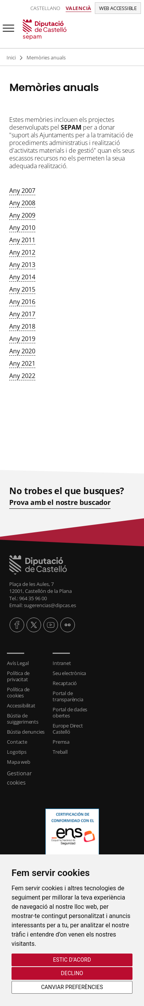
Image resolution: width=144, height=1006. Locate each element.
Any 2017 (22, 314)
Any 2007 (22, 190)
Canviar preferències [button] (72, 987)
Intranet (62, 663)
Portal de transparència (68, 696)
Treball (60, 751)
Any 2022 (22, 375)
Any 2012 (22, 252)
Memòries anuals (46, 57)
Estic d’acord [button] (72, 960)
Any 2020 (22, 351)
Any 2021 (22, 363)
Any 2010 (22, 227)
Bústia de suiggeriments (22, 718)
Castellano (45, 8)
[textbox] (71, 254)
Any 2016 (22, 301)
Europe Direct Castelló (68, 728)
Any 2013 (22, 264)
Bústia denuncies (26, 731)
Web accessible (118, 8)
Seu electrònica (69, 673)
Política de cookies (18, 692)
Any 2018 (22, 326)
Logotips (16, 751)
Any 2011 (22, 240)
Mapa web (18, 761)
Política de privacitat (18, 676)
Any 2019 (22, 338)
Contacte (17, 741)
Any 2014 (22, 277)
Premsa (61, 741)
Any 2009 (22, 215)
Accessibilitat (21, 705)
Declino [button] (72, 973)
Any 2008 (22, 203)
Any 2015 (22, 289)
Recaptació (65, 683)
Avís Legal (17, 663)
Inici (11, 57)
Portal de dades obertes (70, 712)
